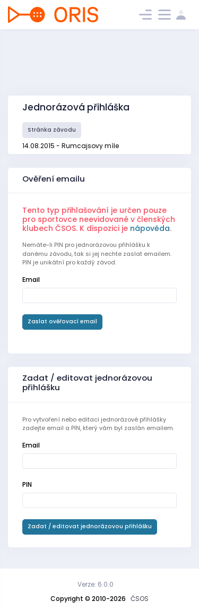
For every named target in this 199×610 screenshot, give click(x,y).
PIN (27, 484)
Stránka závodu (52, 130)
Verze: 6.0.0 (95, 584)
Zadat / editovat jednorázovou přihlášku (90, 526)
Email (31, 279)
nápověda (150, 228)
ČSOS (140, 598)
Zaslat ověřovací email (62, 321)
